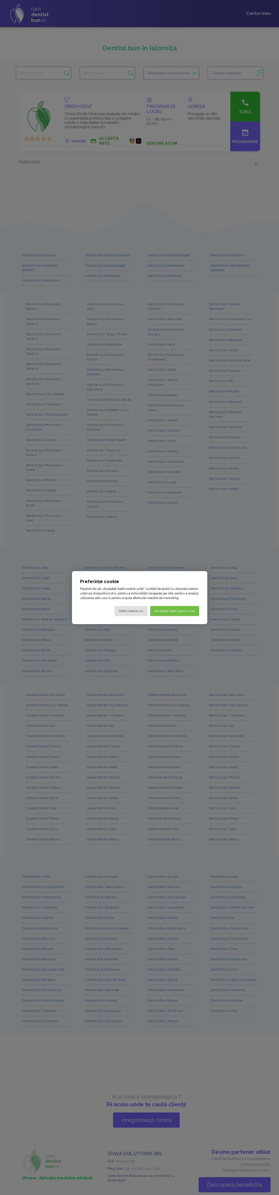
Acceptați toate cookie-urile (175, 611)
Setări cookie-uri (131, 611)
